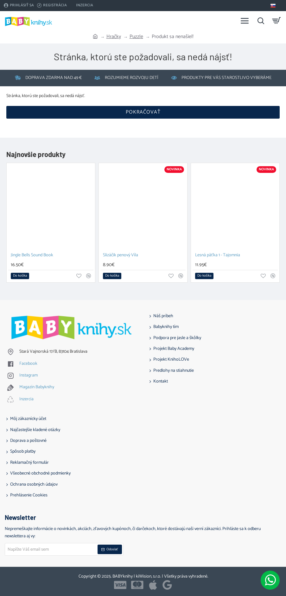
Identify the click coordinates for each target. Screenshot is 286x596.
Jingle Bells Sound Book (32, 255)
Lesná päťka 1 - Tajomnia (217, 255)
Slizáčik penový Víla (120, 255)
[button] (20, 276)
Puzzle (136, 37)
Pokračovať (143, 112)
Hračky (113, 37)
